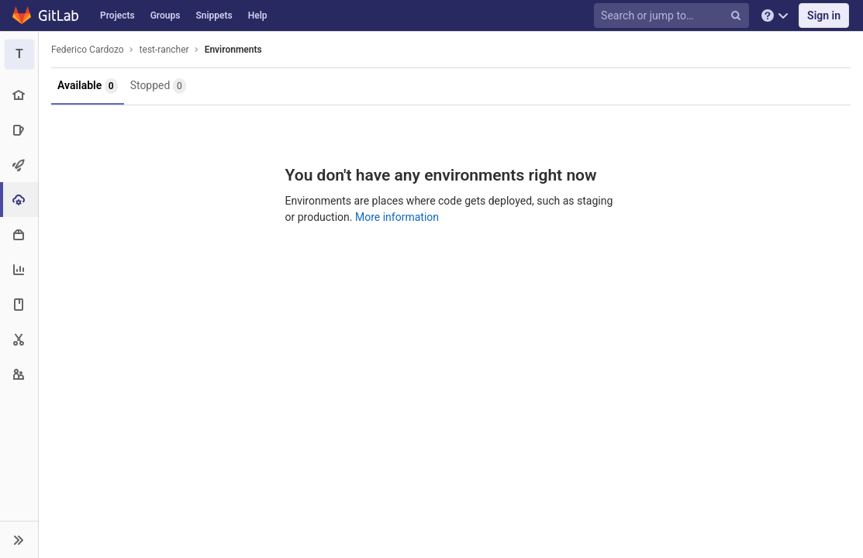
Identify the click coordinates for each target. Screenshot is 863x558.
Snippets (213, 15)
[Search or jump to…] (674, 16)
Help (258, 15)
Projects (117, 15)
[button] (19, 539)
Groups (165, 15)
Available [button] (87, 86)
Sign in (824, 15)
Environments (233, 49)
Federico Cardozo (87, 49)
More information (397, 217)
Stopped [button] (158, 86)
